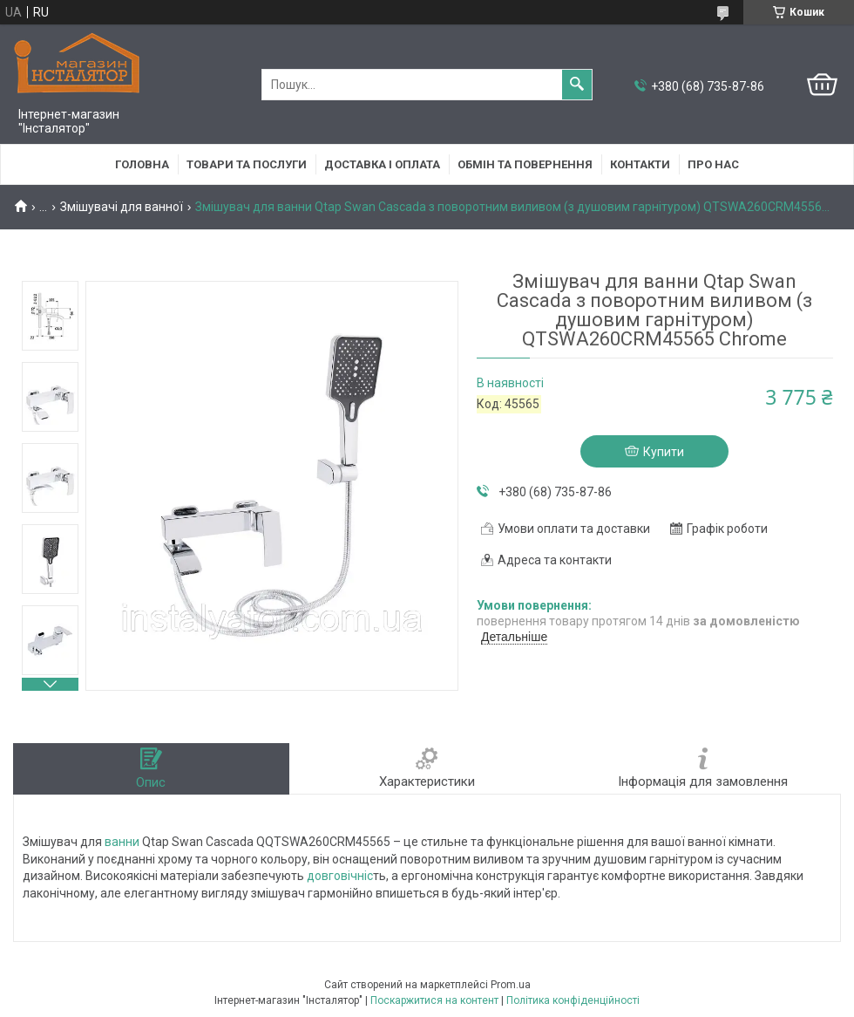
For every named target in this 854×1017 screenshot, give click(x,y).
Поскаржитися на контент (434, 1000)
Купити (663, 452)
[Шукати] (577, 84)
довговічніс (340, 876)
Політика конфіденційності (573, 1000)
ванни (122, 842)
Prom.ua (511, 985)
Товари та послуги (246, 164)
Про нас (713, 164)
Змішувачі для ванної (121, 207)
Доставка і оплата (382, 164)
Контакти (640, 164)
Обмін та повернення (525, 164)
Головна (142, 164)
